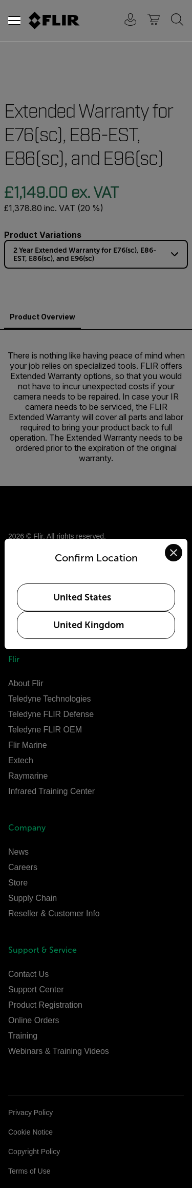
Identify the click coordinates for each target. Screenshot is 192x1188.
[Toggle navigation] (14, 20)
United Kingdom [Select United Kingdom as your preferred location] (88, 625)
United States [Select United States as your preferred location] (82, 597)
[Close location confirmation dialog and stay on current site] (173, 552)
